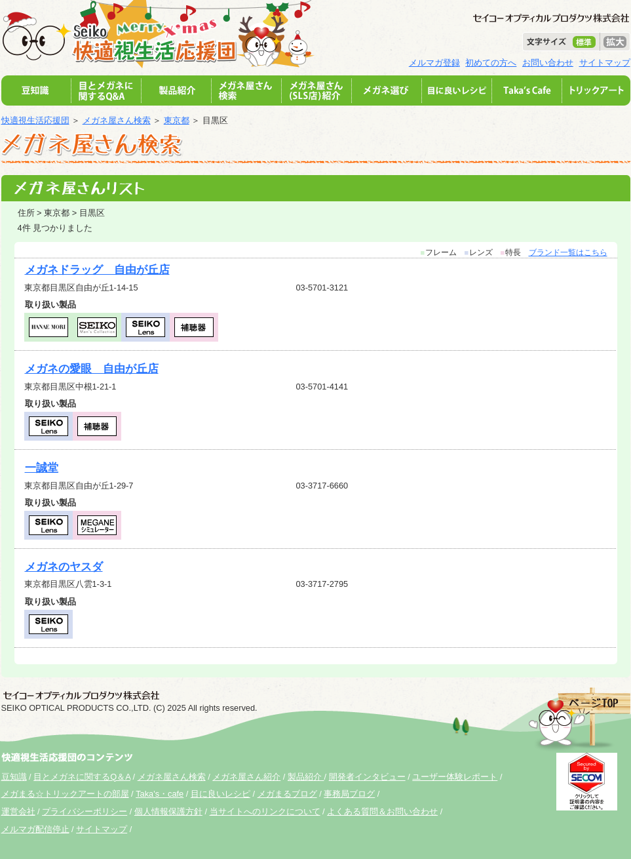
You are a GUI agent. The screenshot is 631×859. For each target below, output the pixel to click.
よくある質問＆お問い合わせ (382, 811)
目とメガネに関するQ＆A (81, 777)
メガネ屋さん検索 (117, 120)
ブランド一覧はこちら (568, 252)
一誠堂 (41, 468)
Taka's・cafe (159, 794)
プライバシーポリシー (84, 811)
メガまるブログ (287, 794)
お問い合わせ (547, 63)
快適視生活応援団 (35, 120)
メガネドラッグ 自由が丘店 (97, 270)
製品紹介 (306, 777)
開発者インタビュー (367, 777)
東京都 (176, 120)
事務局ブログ (349, 794)
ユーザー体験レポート (454, 777)
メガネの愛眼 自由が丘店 (92, 369)
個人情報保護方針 (168, 811)
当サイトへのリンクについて (265, 811)
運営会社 (18, 811)
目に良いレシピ (220, 794)
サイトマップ (604, 63)
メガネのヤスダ (64, 567)
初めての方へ (490, 63)
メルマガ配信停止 (35, 829)
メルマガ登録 (434, 63)
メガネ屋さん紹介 (246, 777)
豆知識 (14, 777)
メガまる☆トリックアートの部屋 (65, 794)
